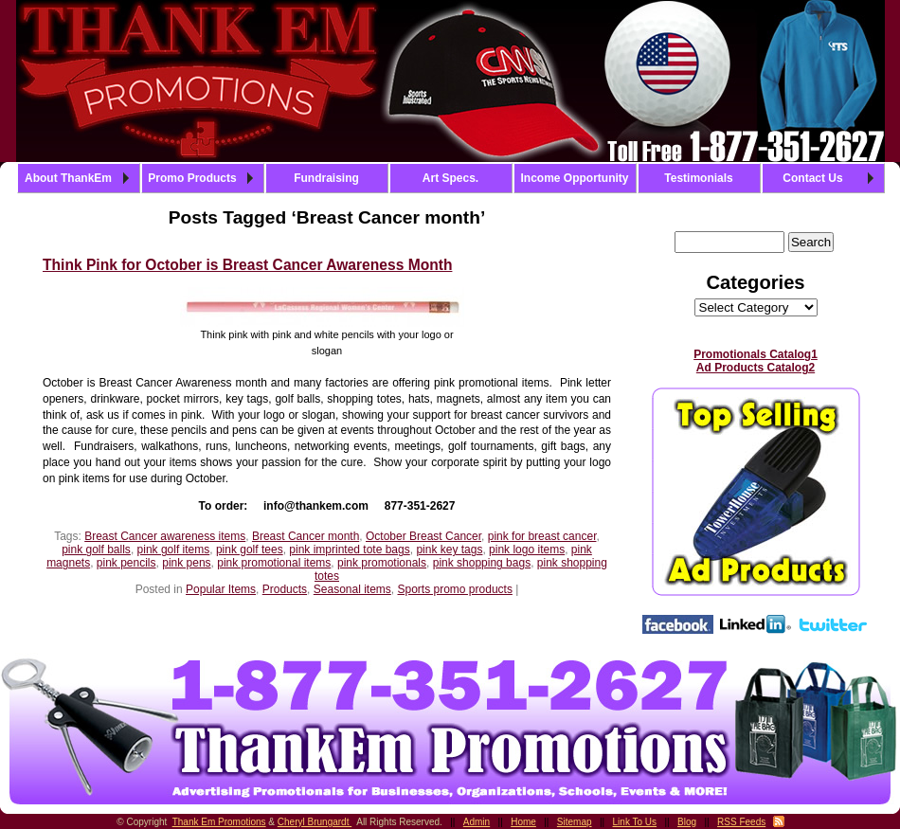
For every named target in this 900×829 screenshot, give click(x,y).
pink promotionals (381, 562)
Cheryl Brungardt (314, 822)
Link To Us (635, 822)
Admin (476, 822)
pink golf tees (249, 549)
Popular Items (221, 589)
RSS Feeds (741, 822)
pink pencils (126, 562)
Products (284, 589)
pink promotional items (274, 562)
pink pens (186, 562)
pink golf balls (96, 549)
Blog (686, 822)
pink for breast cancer (542, 536)
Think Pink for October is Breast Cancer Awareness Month (247, 265)
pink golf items (173, 549)
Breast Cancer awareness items (164, 536)
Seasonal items (352, 589)
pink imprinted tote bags (349, 549)
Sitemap (574, 822)
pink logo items (527, 549)
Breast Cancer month (305, 536)
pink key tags (449, 549)
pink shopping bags (482, 562)
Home (523, 822)
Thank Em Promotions (219, 822)
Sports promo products (455, 589)
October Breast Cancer (423, 536)
